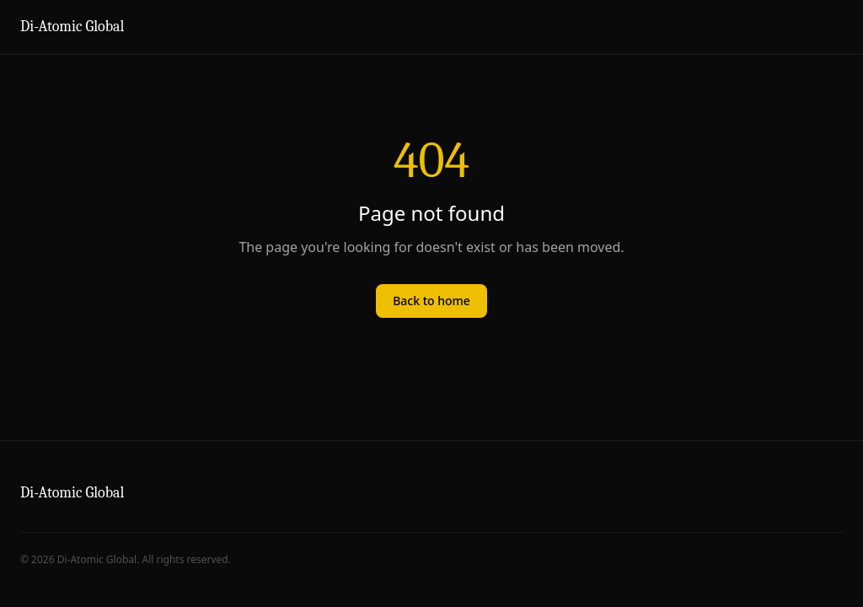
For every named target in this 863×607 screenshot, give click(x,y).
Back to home (431, 301)
